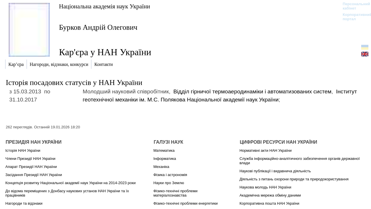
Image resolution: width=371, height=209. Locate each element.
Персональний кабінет (353, 6)
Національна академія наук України (104, 6)
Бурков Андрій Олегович (98, 27)
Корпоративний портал (353, 16)
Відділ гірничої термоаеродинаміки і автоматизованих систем (252, 91)
